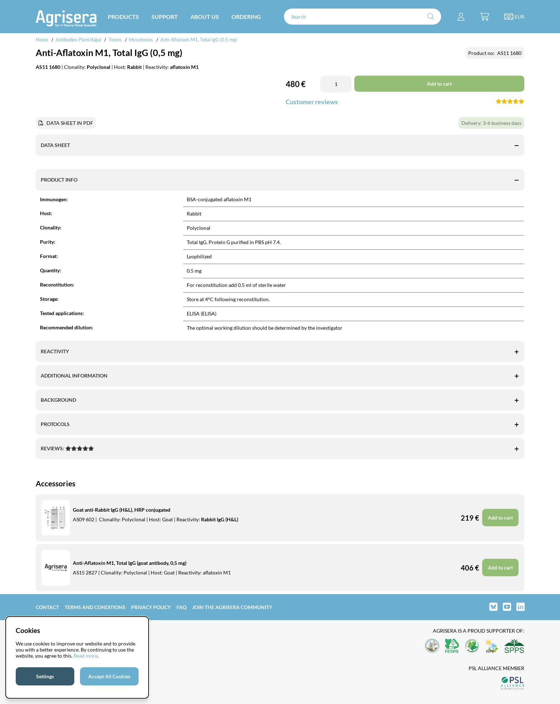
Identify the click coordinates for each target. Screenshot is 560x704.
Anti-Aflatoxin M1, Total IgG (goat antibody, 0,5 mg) (129, 563)
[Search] (362, 17)
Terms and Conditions (95, 607)
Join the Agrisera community (232, 607)
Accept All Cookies (109, 676)
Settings (45, 676)
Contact (47, 607)
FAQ (181, 607)
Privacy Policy (151, 607)
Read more (86, 656)
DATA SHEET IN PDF (69, 123)
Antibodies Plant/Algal (79, 39)
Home (42, 39)
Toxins (115, 39)
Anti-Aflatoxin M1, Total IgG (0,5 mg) (198, 39)
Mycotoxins (141, 39)
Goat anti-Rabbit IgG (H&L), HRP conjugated (121, 510)
